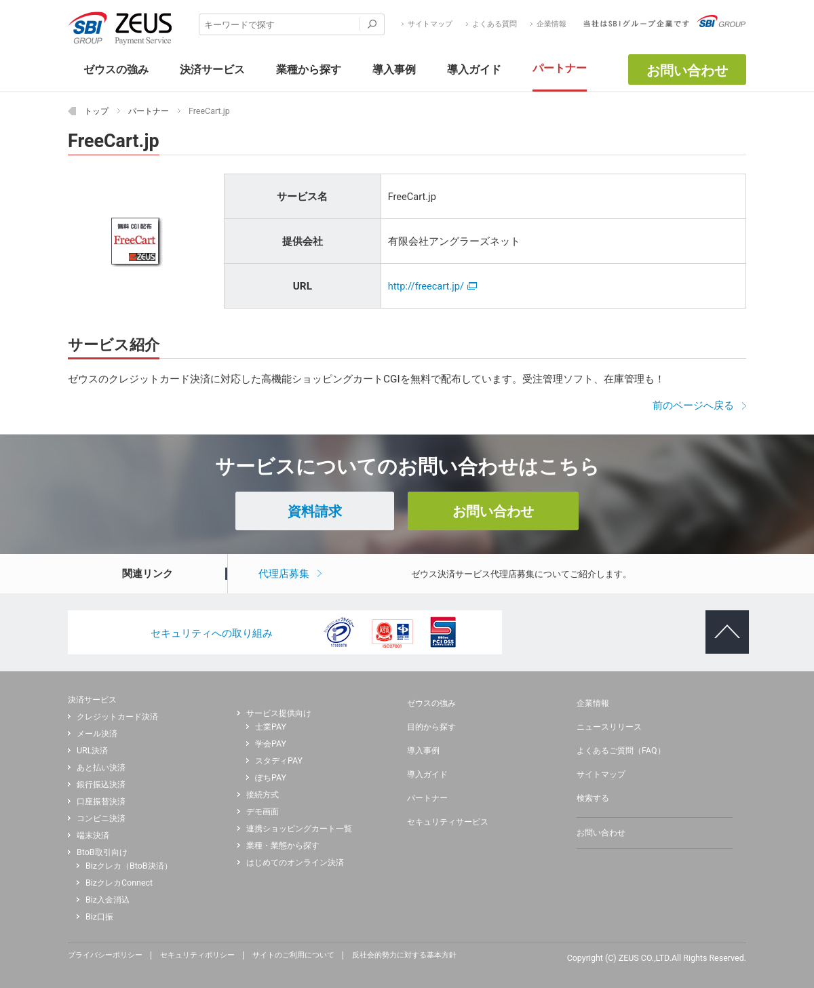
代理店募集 (283, 574)
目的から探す (431, 727)
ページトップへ (721, 621)
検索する (593, 798)
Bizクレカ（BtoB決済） (128, 866)
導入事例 (423, 750)
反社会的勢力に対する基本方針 (404, 955)
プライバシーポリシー (105, 955)
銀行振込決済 (101, 784)
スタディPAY (279, 761)
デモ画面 (262, 811)
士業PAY (270, 727)
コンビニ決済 (101, 818)
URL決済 (92, 750)
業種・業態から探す (282, 845)
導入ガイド (427, 774)
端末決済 (93, 835)
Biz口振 (99, 917)
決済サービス (92, 699)
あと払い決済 (101, 767)
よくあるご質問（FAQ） (621, 750)
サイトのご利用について (293, 955)
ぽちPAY (270, 778)
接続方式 (262, 794)
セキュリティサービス (447, 822)
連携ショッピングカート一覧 (299, 828)
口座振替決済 (101, 801)
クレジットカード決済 (117, 717)
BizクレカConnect (119, 883)
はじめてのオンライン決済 (295, 862)
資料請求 (315, 511)
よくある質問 (494, 24)
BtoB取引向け (102, 852)
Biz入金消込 (107, 900)
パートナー (427, 798)
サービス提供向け (278, 713)
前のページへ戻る (693, 405)
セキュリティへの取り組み (212, 633)
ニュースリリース (609, 727)
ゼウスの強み (431, 703)
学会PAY (270, 744)
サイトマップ (430, 24)
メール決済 (97, 733)
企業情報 (551, 24)
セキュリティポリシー (197, 955)
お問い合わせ (687, 70)
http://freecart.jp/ (432, 286)
